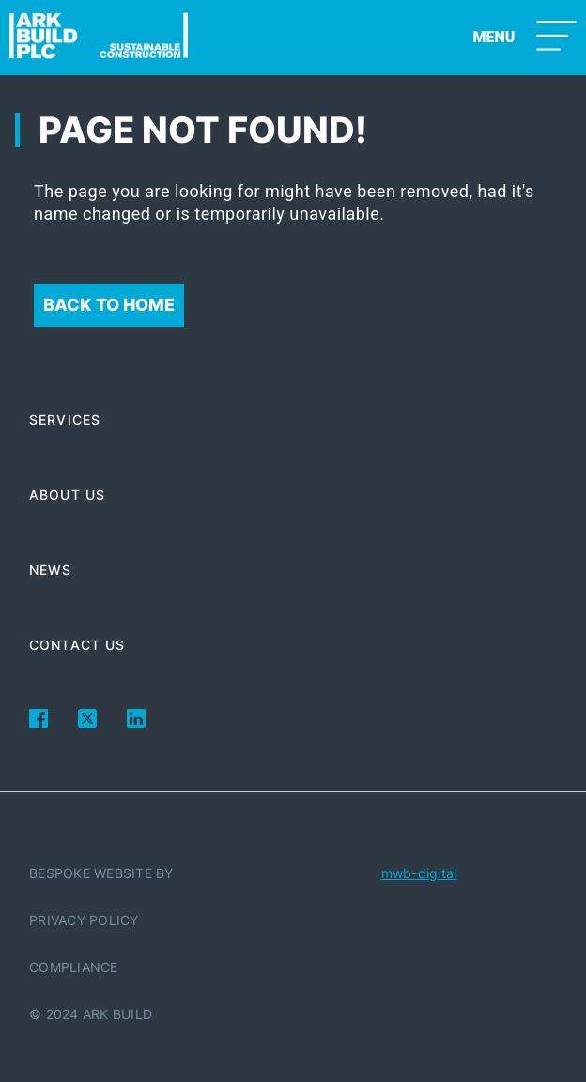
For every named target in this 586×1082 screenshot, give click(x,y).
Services (64, 419)
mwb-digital (419, 873)
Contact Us (77, 645)
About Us (67, 494)
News (50, 570)
